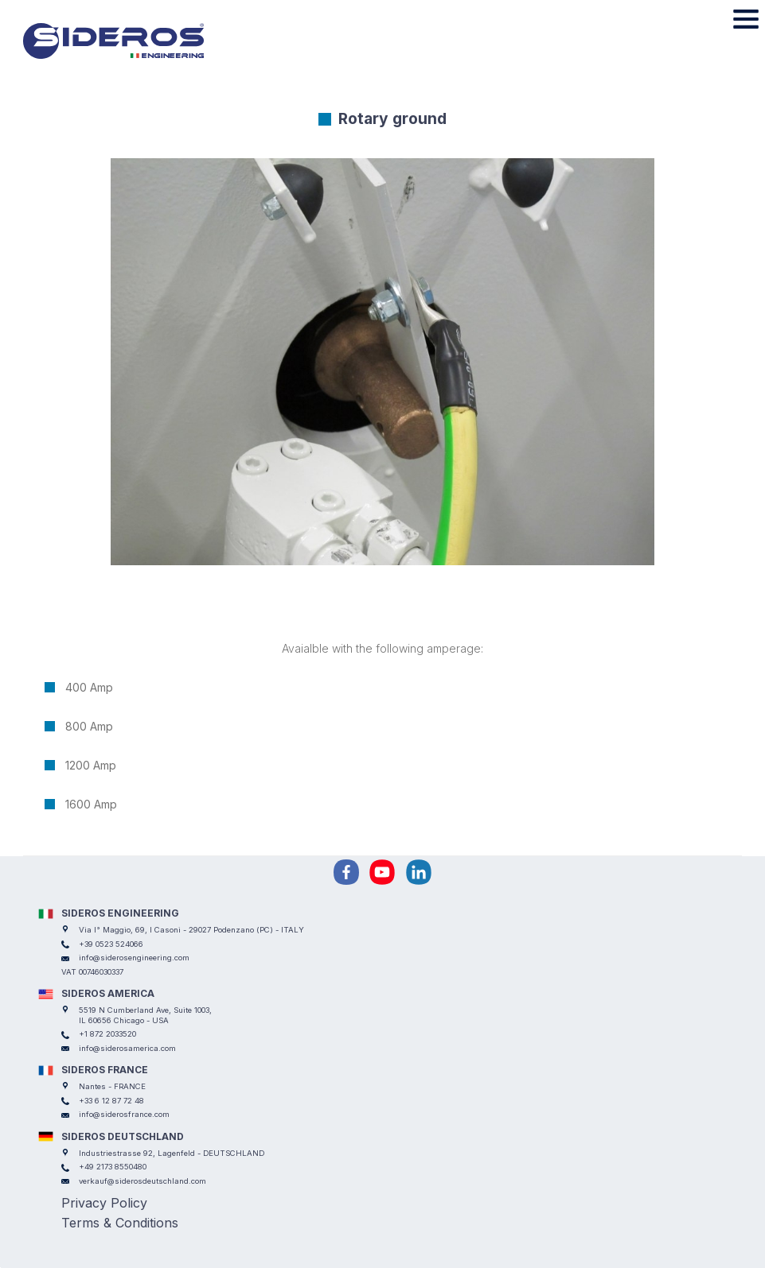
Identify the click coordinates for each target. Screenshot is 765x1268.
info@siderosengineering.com (134, 957)
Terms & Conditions (119, 1223)
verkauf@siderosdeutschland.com (142, 1181)
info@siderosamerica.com (127, 1048)
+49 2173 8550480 (112, 1166)
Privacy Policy (104, 1203)
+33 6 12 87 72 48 (111, 1100)
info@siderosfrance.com (124, 1114)
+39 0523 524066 (111, 944)
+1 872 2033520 (107, 1034)
